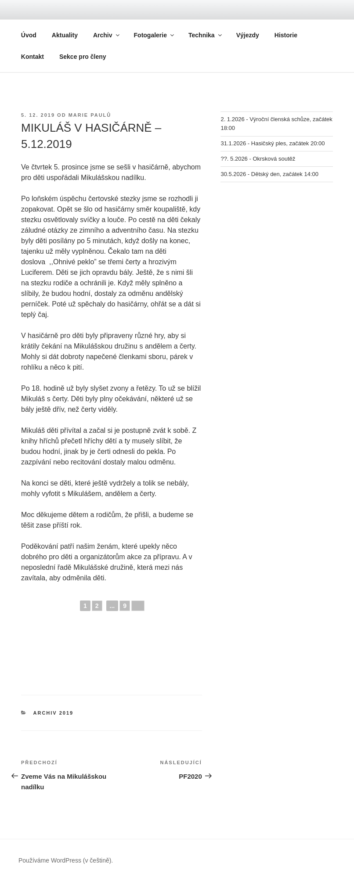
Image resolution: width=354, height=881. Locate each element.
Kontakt (32, 56)
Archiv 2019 (53, 713)
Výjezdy (247, 35)
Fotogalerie (154, 35)
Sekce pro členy (82, 56)
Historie (286, 35)
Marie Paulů (90, 115)
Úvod (28, 35)
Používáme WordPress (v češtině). (65, 860)
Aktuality (65, 35)
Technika (205, 35)
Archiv (107, 35)
